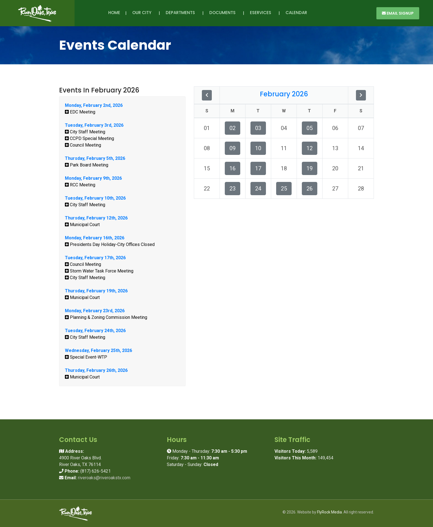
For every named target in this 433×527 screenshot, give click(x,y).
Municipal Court (82, 224)
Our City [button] (143, 12)
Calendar (296, 12)
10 (258, 148)
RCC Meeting (80, 184)
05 (310, 128)
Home (114, 12)
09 (232, 148)
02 (232, 128)
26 (310, 188)
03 (258, 128)
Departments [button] (181, 12)
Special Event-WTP (86, 357)
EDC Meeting (80, 112)
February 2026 (284, 94)
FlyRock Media (329, 512)
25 (284, 188)
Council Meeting (83, 145)
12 (310, 148)
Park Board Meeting (86, 165)
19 (310, 168)
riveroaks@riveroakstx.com (104, 477)
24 (258, 188)
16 (232, 168)
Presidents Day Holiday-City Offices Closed (110, 244)
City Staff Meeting (85, 131)
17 (258, 168)
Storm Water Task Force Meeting (99, 271)
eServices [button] (261, 12)
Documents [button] (223, 12)
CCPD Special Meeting (89, 138)
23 (232, 188)
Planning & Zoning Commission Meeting (106, 317)
